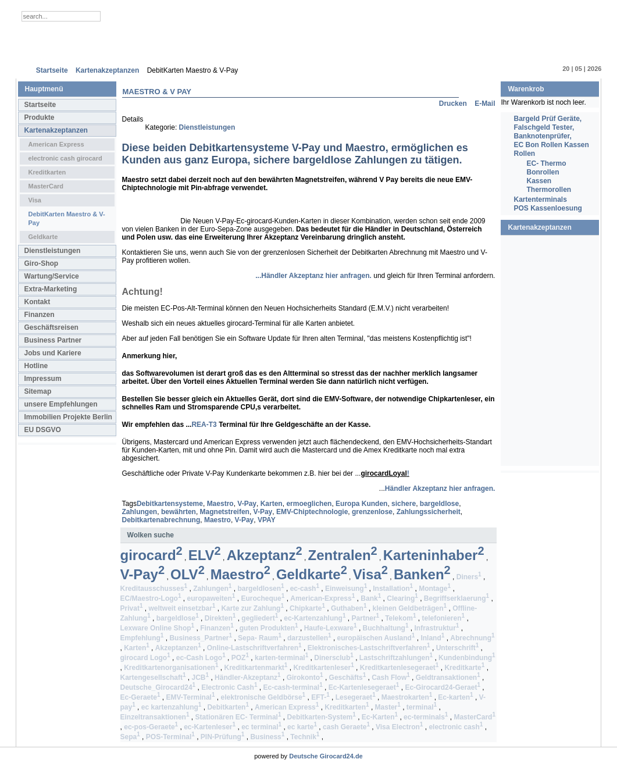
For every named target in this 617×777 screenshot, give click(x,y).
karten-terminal (281, 658)
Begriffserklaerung (456, 598)
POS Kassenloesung (547, 208)
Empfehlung (142, 638)
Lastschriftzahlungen (396, 658)
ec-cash (304, 588)
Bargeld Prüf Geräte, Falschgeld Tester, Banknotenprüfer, (547, 127)
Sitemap (38, 391)
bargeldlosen (260, 588)
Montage (435, 588)
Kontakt (37, 302)
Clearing (402, 598)
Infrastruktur (437, 628)
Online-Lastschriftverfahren (254, 648)
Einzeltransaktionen (155, 717)
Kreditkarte (464, 668)
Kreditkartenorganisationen (171, 668)
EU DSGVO (42, 430)
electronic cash (456, 727)
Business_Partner (200, 638)
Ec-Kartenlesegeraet (364, 687)
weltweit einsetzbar (181, 608)
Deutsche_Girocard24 (158, 687)
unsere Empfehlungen (61, 404)
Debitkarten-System (321, 717)
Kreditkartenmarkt (255, 668)
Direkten (220, 618)
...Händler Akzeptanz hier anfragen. (313, 276)
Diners (469, 577)
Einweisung (346, 588)
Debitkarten (228, 707)
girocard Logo (145, 658)
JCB (200, 677)
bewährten (178, 512)
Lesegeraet (356, 697)
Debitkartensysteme (170, 504)
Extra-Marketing (50, 289)
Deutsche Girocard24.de (326, 756)
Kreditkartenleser (323, 668)
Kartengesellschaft (153, 677)
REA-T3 (203, 424)
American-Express (322, 598)
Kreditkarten (47, 172)
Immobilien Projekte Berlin (68, 417)
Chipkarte (307, 608)
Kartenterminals (539, 199)
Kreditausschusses (154, 588)
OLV (187, 574)
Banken (422, 574)
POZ (240, 658)
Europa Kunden (361, 504)
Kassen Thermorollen (548, 185)
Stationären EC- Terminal (238, 717)
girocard (151, 555)
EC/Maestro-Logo (150, 598)
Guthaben (349, 608)
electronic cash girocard (65, 158)
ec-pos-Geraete (151, 727)
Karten (272, 504)
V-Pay (246, 504)
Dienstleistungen (52, 251)
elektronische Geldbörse (263, 697)
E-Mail (485, 103)
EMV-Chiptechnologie (312, 512)
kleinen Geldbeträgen (410, 608)
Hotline (36, 366)
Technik (304, 737)
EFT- (320, 697)
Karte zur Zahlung (252, 608)
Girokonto (305, 677)
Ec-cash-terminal (292, 687)
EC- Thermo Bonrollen (546, 167)
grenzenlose (372, 512)
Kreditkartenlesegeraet (399, 668)
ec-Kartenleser (210, 727)
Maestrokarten (407, 697)
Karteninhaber (433, 555)
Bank (371, 598)
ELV (204, 555)
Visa (34, 200)
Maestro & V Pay (157, 91)
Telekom (400, 618)
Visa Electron (399, 727)
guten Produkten (269, 628)
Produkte (39, 117)
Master (388, 707)
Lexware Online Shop (157, 628)
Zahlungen (140, 512)
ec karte (302, 727)
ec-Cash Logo (201, 658)
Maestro (220, 504)
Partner (366, 618)
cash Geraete (346, 727)
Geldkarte (43, 236)
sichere (403, 504)
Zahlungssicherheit (429, 512)
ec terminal (261, 727)
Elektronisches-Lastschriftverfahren (369, 648)
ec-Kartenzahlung (314, 618)
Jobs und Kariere (52, 353)
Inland (432, 638)
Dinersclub (334, 658)
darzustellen (309, 638)
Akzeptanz (264, 555)
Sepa (130, 737)
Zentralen (342, 555)
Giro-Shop (41, 263)
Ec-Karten (380, 717)
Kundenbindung (466, 658)
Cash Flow (391, 677)
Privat (131, 608)
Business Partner (53, 340)
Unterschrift (457, 648)
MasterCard (46, 186)
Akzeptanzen (178, 648)
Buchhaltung (386, 628)
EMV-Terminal (190, 697)
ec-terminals (426, 717)
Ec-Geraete (140, 697)
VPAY (267, 520)
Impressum (43, 379)
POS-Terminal (170, 737)
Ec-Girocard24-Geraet (442, 687)
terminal (421, 707)
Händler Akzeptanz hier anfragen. (440, 488)
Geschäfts (347, 677)
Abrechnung (472, 638)
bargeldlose (439, 504)
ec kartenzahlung (171, 707)
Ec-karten (455, 697)
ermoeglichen (308, 504)
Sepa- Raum (259, 638)
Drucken (454, 103)
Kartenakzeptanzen (56, 130)
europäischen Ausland (376, 638)
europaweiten (211, 598)
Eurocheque (262, 598)
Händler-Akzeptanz (248, 677)
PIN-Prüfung (223, 737)
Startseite (40, 105)
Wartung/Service (51, 276)
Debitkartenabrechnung (161, 520)
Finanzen (39, 315)
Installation (393, 588)
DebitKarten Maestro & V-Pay (66, 218)
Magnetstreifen (224, 512)
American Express (56, 144)
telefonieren (443, 618)
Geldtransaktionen (448, 677)
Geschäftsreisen (51, 327)
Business (267, 737)
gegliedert (259, 618)
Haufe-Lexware (330, 628)
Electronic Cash (229, 687)
